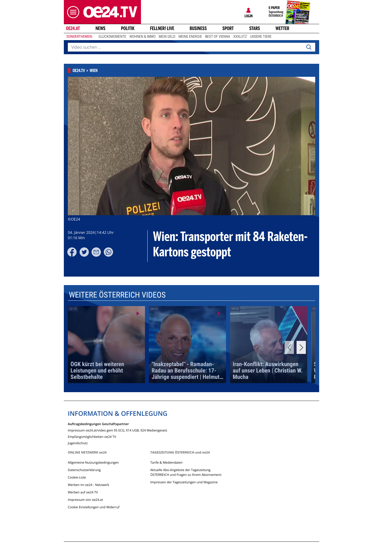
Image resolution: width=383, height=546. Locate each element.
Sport (228, 28)
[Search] (308, 47)
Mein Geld (167, 37)
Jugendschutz (78, 443)
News (100, 28)
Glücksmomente (112, 37)
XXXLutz (240, 37)
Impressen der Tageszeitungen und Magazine (184, 482)
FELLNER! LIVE (162, 28)
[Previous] (289, 347)
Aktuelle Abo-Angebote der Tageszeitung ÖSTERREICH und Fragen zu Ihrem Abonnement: (186, 472)
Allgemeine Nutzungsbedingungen (93, 462)
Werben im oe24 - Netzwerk (88, 484)
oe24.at (73, 28)
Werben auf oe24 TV (83, 492)
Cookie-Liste (77, 477)
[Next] (301, 347)
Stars (254, 28)
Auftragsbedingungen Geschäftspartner (98, 424)
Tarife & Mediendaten (166, 462)
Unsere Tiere (261, 37)
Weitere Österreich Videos (117, 295)
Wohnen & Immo (142, 37)
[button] (72, 12)
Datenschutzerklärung (84, 470)
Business (198, 28)
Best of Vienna (217, 37)
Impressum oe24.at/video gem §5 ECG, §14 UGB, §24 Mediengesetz (117, 430)
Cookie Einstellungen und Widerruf (93, 507)
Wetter (282, 28)
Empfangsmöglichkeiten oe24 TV (92, 436)
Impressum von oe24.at (85, 499)
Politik (128, 28)
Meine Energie (190, 37)
